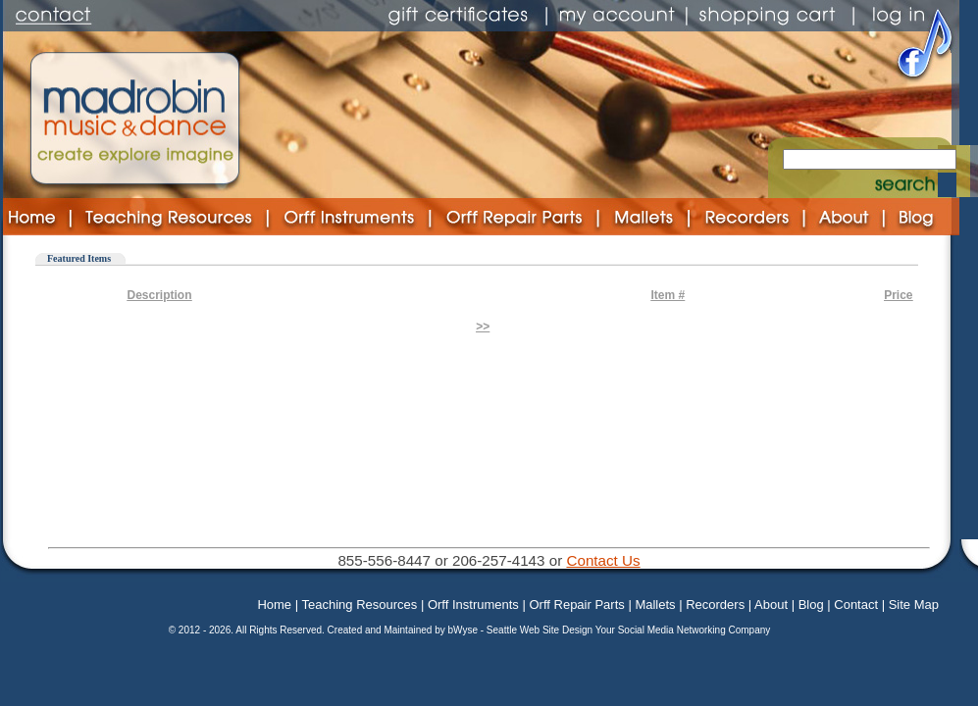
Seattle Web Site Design (541, 630)
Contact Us (603, 560)
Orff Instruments (473, 604)
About (771, 604)
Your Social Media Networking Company (683, 630)
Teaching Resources (359, 604)
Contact (856, 604)
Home (274, 604)
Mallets (655, 604)
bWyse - (466, 630)
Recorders (715, 604)
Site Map (914, 604)
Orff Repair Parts (576, 604)
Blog (811, 604)
